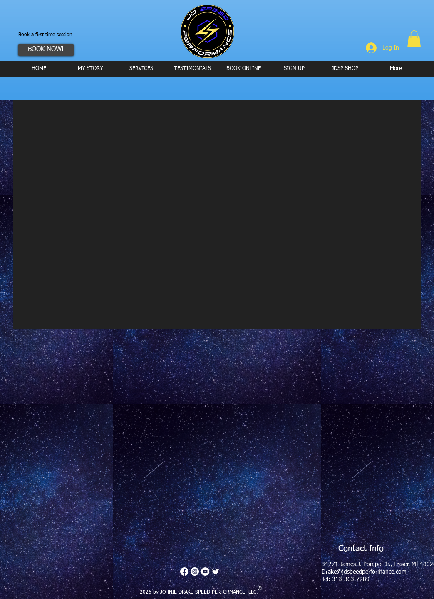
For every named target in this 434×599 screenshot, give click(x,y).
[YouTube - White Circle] (205, 571)
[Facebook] (184, 571)
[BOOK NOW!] (46, 50)
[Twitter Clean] (215, 571)
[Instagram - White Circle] (195, 571)
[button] (414, 38)
